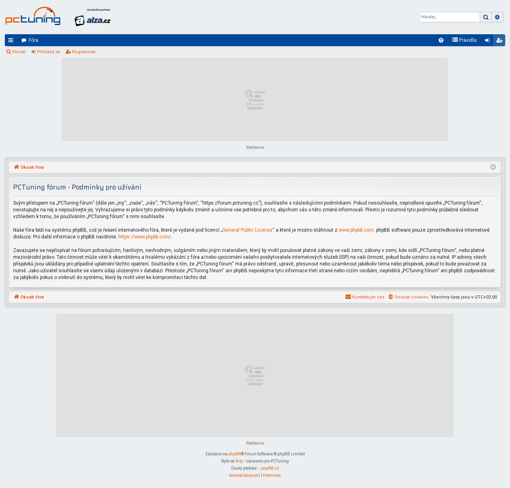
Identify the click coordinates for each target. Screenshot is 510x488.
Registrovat (83, 52)
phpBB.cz (270, 468)
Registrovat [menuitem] (500, 41)
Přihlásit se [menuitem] (488, 41)
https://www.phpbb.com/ (144, 237)
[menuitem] (441, 40)
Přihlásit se (49, 52)
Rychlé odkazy (12, 41)
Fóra (33, 40)
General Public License (247, 230)
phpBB (234, 454)
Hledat (19, 52)
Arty (239, 461)
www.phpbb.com (356, 230)
